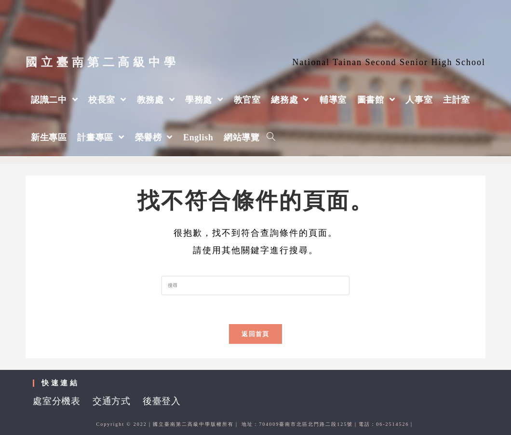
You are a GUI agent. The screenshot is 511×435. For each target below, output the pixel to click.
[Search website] (271, 137)
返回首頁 (255, 334)
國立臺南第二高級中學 (102, 62)
